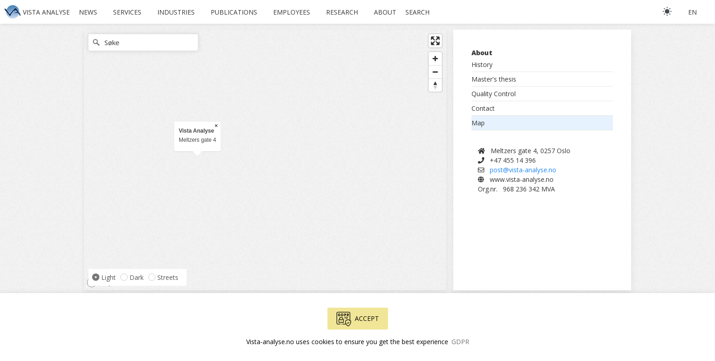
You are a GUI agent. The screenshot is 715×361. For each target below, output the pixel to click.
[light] (667, 11)
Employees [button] (291, 12)
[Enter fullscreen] (435, 40)
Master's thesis (493, 79)
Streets (167, 277)
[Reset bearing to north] (435, 85)
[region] (265, 160)
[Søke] (143, 42)
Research (342, 12)
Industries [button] (176, 12)
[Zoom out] (435, 71)
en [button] (692, 12)
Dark (137, 277)
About (481, 52)
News (88, 12)
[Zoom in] (435, 58)
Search (417, 12)
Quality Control (493, 93)
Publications (234, 12)
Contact (483, 108)
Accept (358, 319)
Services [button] (127, 12)
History (481, 64)
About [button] (385, 12)
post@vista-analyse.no (523, 169)
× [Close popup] (216, 125)
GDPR (460, 341)
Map (478, 123)
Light (108, 277)
